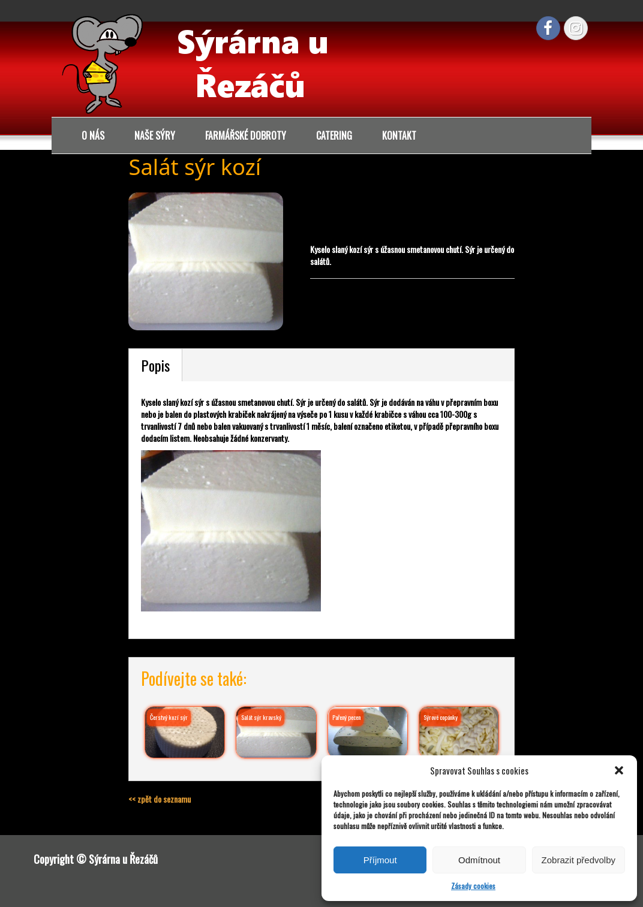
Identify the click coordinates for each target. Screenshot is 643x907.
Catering (334, 135)
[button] (619, 770)
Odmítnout (479, 860)
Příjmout (380, 860)
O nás (93, 135)
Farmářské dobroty (245, 135)
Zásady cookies (473, 886)
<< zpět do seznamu (159, 799)
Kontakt (399, 135)
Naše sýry (154, 135)
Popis (155, 365)
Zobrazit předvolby (578, 860)
